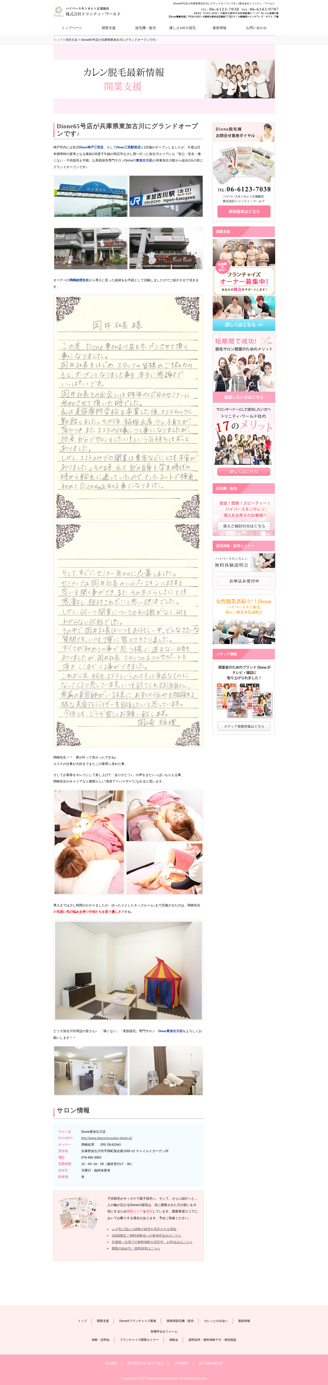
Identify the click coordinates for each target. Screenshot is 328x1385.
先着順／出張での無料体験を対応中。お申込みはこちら (152, 1242)
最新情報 (219, 28)
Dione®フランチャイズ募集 (137, 1321)
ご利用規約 (181, 1363)
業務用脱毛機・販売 (180, 1321)
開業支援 (103, 1321)
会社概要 (111, 1363)
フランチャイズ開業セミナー (139, 1339)
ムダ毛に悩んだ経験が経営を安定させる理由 (144, 1229)
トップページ (71, 28)
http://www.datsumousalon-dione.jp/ (106, 1138)
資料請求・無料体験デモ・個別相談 (212, 1339)
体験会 (173, 1339)
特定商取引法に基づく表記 (145, 1363)
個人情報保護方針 (211, 1363)
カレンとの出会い (216, 1321)
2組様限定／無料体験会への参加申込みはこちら (146, 1235)
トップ (82, 1321)
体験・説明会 (101, 1339)
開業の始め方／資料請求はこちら (136, 1248)
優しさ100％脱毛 (182, 28)
